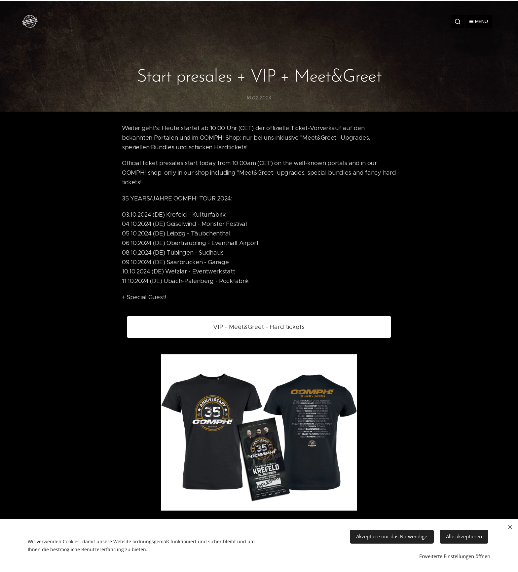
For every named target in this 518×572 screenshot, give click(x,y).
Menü (478, 21)
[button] (457, 21)
